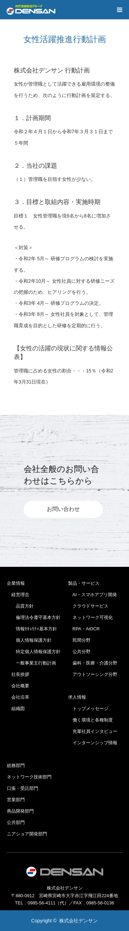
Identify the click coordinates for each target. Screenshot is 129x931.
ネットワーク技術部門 (29, 776)
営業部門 (16, 799)
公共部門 (16, 822)
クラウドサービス (88, 606)
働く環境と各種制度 (90, 720)
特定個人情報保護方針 (34, 651)
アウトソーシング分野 (92, 674)
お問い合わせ (63, 509)
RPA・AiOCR (84, 628)
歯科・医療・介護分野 (92, 663)
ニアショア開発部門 (27, 833)
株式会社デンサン (78, 920)
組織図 (16, 708)
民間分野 (79, 640)
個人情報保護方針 (29, 640)
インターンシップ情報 (92, 742)
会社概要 (18, 685)
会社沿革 (18, 697)
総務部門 (16, 765)
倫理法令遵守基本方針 (34, 617)
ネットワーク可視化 (90, 617)
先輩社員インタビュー (92, 731)
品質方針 (20, 606)
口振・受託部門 (22, 788)
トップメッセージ (88, 708)
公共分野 (79, 651)
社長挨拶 (18, 674)
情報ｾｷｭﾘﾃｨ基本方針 (32, 628)
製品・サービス (83, 583)
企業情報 (16, 583)
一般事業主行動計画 (31, 663)
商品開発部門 (20, 811)
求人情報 (77, 697)
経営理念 (18, 594)
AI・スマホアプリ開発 (92, 594)
